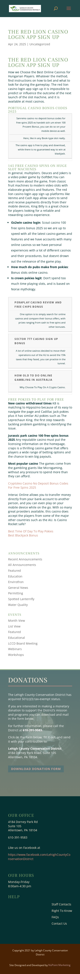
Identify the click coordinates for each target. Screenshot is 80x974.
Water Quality (18, 605)
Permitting (15, 593)
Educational (16, 638)
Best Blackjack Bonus (23, 535)
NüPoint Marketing (59, 965)
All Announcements (22, 565)
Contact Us (59, 924)
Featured (14, 571)
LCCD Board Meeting (23, 643)
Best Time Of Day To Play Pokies (30, 531)
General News (18, 588)
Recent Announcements (25, 559)
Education (15, 576)
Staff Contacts (61, 904)
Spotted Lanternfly (21, 599)
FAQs (55, 917)
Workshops (16, 655)
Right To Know (62, 911)
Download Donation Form (36, 769)
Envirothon (16, 582)
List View (14, 626)
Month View (16, 620)
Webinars (15, 649)
